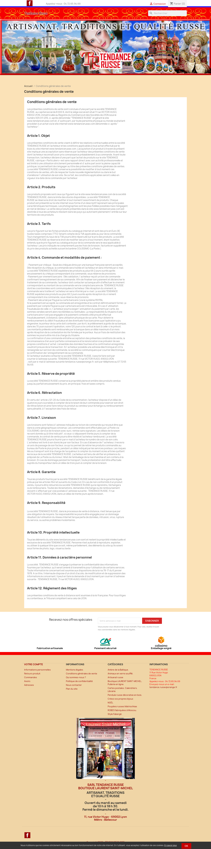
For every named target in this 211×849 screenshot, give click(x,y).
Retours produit (32, 673)
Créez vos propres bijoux (120, 698)
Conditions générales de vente (81, 673)
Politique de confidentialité (79, 681)
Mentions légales (74, 669)
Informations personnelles (37, 669)
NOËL (110, 702)
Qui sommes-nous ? (76, 677)
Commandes (30, 677)
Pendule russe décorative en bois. (125, 695)
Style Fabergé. (115, 714)
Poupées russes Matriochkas (122, 706)
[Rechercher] (167, 13)
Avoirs (27, 681)
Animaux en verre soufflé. (120, 673)
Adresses (29, 685)
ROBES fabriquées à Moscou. (122, 710)
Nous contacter (74, 685)
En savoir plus (170, 845)
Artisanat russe (115, 677)
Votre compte (33, 664)
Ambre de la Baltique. (118, 669)
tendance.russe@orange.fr (163, 687)
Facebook (30, 3)
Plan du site (72, 688)
